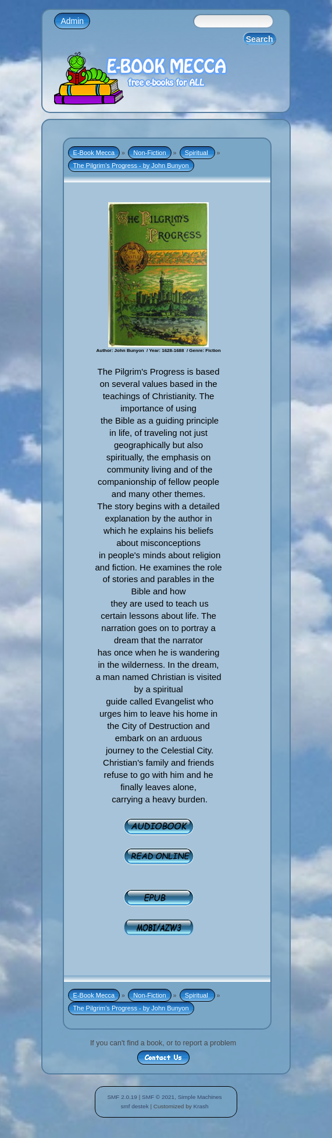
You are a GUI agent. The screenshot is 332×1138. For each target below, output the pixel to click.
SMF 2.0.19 (122, 1097)
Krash (200, 1106)
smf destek (134, 1106)
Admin (72, 21)
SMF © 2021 (158, 1097)
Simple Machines (200, 1097)
